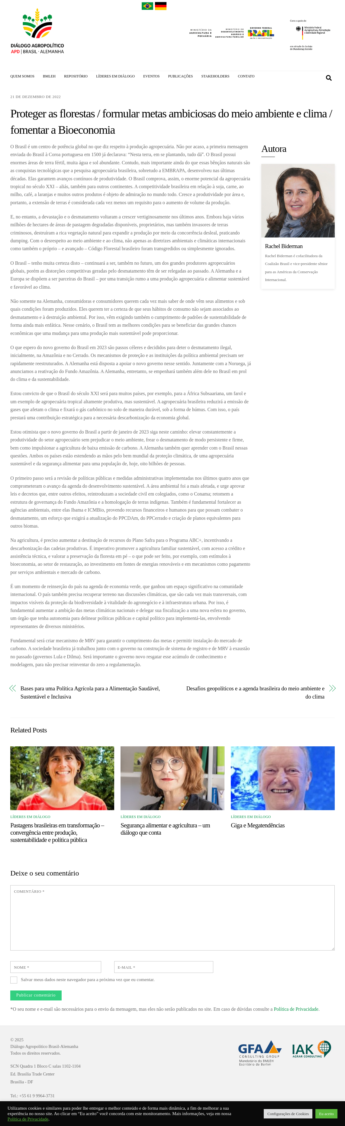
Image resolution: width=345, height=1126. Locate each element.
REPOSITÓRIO (76, 76)
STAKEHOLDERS (215, 76)
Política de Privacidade (296, 1010)
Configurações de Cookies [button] (288, 1113)
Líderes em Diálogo (30, 818)
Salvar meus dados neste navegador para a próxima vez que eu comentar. (88, 980)
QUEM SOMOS (22, 76)
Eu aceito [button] (326, 1113)
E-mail (126, 968)
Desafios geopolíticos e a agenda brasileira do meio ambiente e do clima (255, 694)
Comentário (29, 893)
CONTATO (246, 76)
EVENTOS (151, 76)
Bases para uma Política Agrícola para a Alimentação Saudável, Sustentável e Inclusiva (90, 694)
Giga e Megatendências (258, 826)
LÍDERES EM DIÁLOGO (115, 76)
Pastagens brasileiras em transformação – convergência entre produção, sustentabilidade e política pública (57, 833)
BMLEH (49, 76)
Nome (21, 968)
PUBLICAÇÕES (180, 76)
